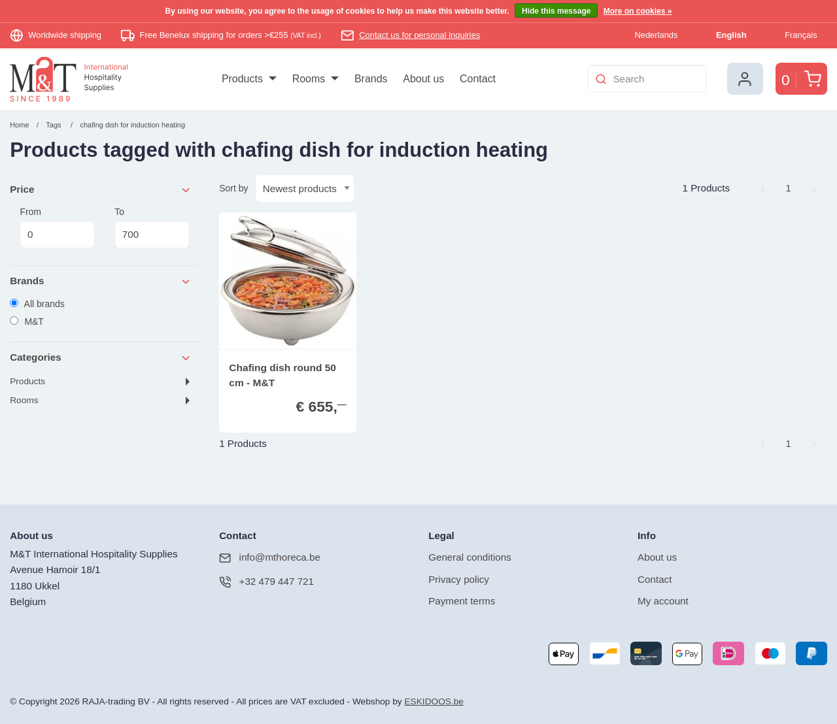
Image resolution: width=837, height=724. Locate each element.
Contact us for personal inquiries (419, 35)
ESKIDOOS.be (433, 701)
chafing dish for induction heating (132, 125)
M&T (27, 321)
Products (27, 381)
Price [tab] (101, 190)
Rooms (24, 400)
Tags (53, 125)
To (151, 227)
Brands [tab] (101, 281)
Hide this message (556, 11)
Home (19, 125)
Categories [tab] (101, 358)
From (57, 227)
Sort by (233, 188)
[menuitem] (249, 79)
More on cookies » (638, 11)
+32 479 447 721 (266, 582)
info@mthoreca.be (269, 557)
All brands (37, 304)
